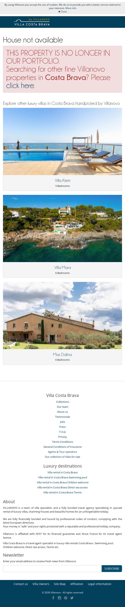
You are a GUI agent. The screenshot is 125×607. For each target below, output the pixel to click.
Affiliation (76, 584)
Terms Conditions (62, 442)
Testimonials (62, 417)
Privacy (62, 437)
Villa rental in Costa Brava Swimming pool (62, 477)
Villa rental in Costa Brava (62, 472)
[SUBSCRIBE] (52, 568)
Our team (62, 407)
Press (62, 427)
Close (62, 11)
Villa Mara (62, 267)
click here (20, 85)
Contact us (21, 584)
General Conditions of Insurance (63, 447)
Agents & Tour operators (62, 452)
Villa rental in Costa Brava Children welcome (62, 482)
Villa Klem (62, 180)
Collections (62, 402)
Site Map (60, 584)
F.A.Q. (62, 432)
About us (62, 412)
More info (70, 8)
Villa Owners (41, 584)
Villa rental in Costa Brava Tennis (62, 492)
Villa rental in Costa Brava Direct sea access (62, 487)
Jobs (62, 422)
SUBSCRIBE (111, 568)
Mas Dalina (62, 354)
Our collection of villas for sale (62, 457)
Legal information (99, 584)
